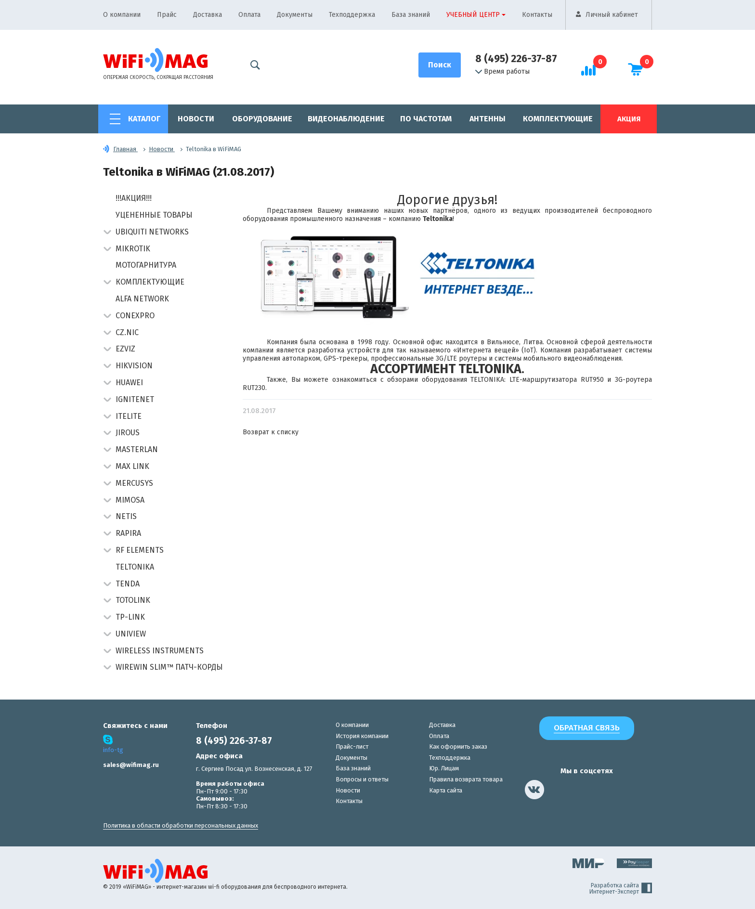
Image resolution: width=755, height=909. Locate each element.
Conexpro (135, 315)
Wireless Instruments (160, 650)
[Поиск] (439, 65)
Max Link (132, 466)
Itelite (129, 416)
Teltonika (135, 566)
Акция (628, 119)
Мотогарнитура (146, 265)
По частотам (426, 118)
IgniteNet (135, 399)
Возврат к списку (271, 432)
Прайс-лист (352, 746)
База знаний (410, 15)
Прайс (167, 15)
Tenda (128, 583)
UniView (131, 633)
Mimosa (130, 500)
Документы (294, 15)
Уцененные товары (154, 215)
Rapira (128, 533)
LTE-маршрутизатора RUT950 (556, 380)
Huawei (129, 382)
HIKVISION (134, 365)
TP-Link (130, 617)
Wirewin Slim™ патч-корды (169, 667)
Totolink (133, 600)
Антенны (487, 118)
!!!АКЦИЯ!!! (134, 198)
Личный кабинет (612, 15)
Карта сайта (445, 790)
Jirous (128, 432)
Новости (196, 118)
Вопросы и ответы (362, 779)
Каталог (144, 118)
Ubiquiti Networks (152, 231)
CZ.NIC (127, 332)
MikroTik (133, 248)
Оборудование (262, 118)
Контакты (537, 15)
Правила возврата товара (466, 779)
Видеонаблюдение (346, 118)
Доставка (207, 15)
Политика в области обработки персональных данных (180, 825)
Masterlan (137, 449)
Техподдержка (352, 15)
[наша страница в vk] (534, 789)
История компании (362, 736)
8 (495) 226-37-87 (516, 58)
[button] (107, 233)
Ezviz (125, 348)
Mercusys (134, 483)
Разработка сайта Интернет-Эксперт (620, 889)
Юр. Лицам (444, 768)
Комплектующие (558, 118)
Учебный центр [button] (473, 15)
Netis (126, 516)
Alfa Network (142, 298)
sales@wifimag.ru (131, 764)
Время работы (502, 72)
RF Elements (140, 550)
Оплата (249, 15)
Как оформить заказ (458, 746)
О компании (122, 15)
